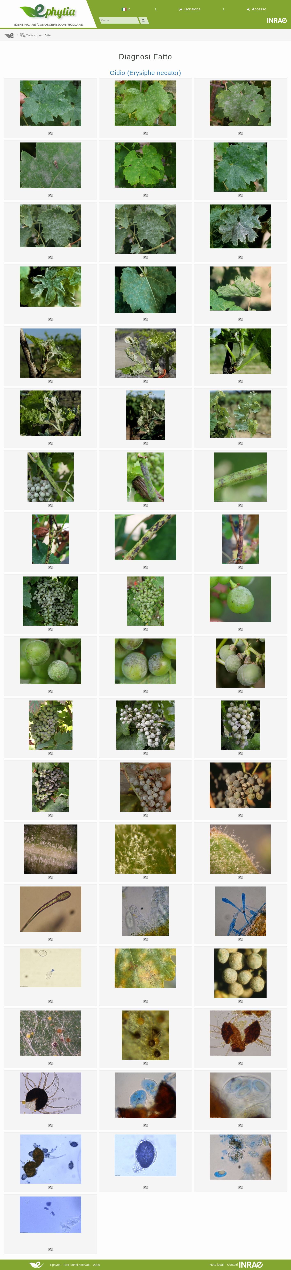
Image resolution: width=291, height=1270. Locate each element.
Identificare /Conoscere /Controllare (48, 24)
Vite (48, 35)
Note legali (217, 1264)
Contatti (232, 1264)
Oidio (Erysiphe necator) (145, 72)
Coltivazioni (31, 35)
